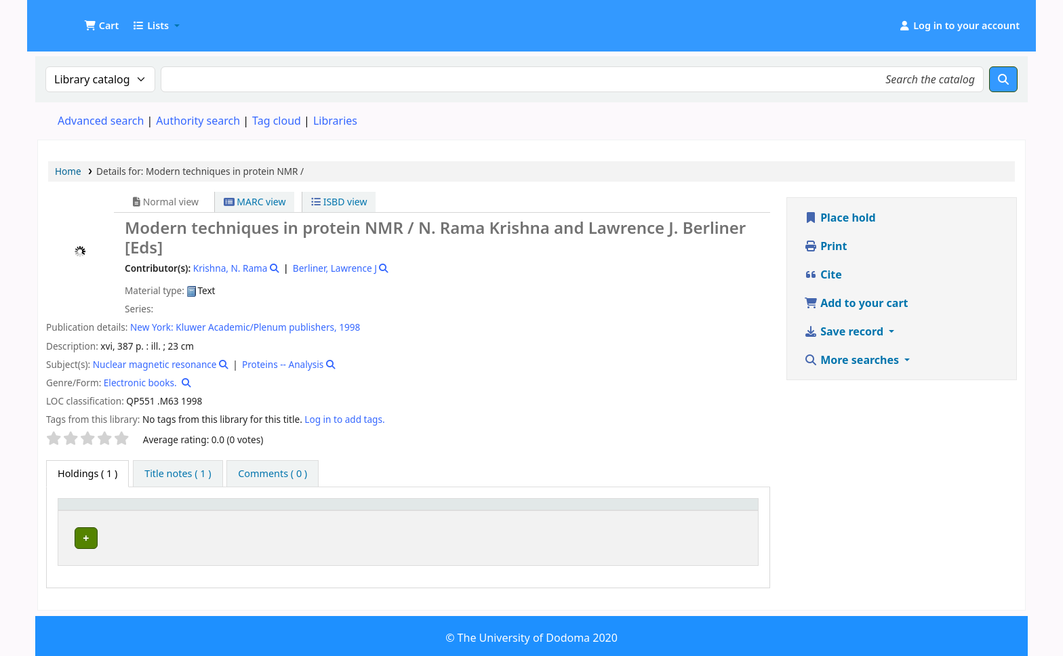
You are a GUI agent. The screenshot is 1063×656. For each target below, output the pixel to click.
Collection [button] (366, 510)
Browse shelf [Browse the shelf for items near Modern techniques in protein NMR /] (539, 535)
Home (68, 171)
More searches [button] (853, 359)
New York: (152, 327)
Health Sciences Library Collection (229, 535)
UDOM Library (72, 19)
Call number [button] (453, 510)
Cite (823, 274)
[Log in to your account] (959, 26)
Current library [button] (182, 510)
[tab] (177, 473)
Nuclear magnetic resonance (155, 364)
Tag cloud (276, 120)
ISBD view (339, 201)
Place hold (840, 217)
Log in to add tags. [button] (344, 419)
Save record (845, 331)
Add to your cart (856, 302)
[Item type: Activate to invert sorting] (99, 511)
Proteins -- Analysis (282, 364)
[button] (101, 26)
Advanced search (101, 120)
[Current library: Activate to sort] (238, 511)
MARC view (255, 201)
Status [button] (716, 510)
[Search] (1003, 79)
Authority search (198, 120)
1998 (349, 327)
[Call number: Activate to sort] (506, 511)
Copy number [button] (632, 510)
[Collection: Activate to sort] (377, 511)
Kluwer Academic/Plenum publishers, (256, 327)
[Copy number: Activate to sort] (644, 511)
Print (825, 246)
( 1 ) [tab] (87, 473)
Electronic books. (140, 382)
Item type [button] (87, 510)
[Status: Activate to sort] (726, 511)
